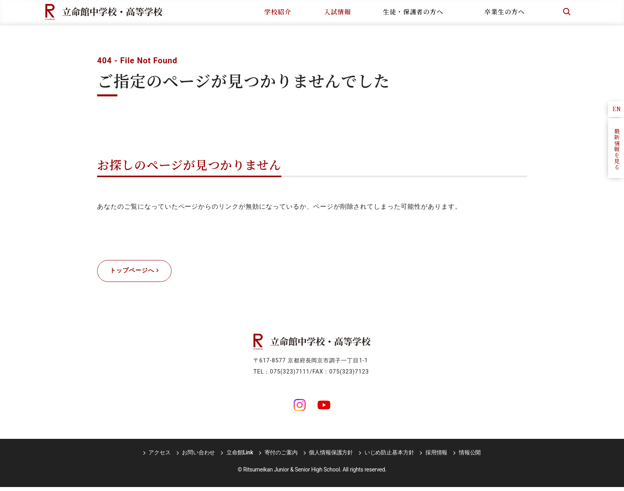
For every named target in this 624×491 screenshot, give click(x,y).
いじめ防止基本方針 (386, 456)
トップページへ (136, 273)
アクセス (164, 456)
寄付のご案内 (281, 456)
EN (616, 109)
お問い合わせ (201, 456)
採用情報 (432, 456)
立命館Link (241, 456)
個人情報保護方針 (330, 456)
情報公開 (464, 456)
